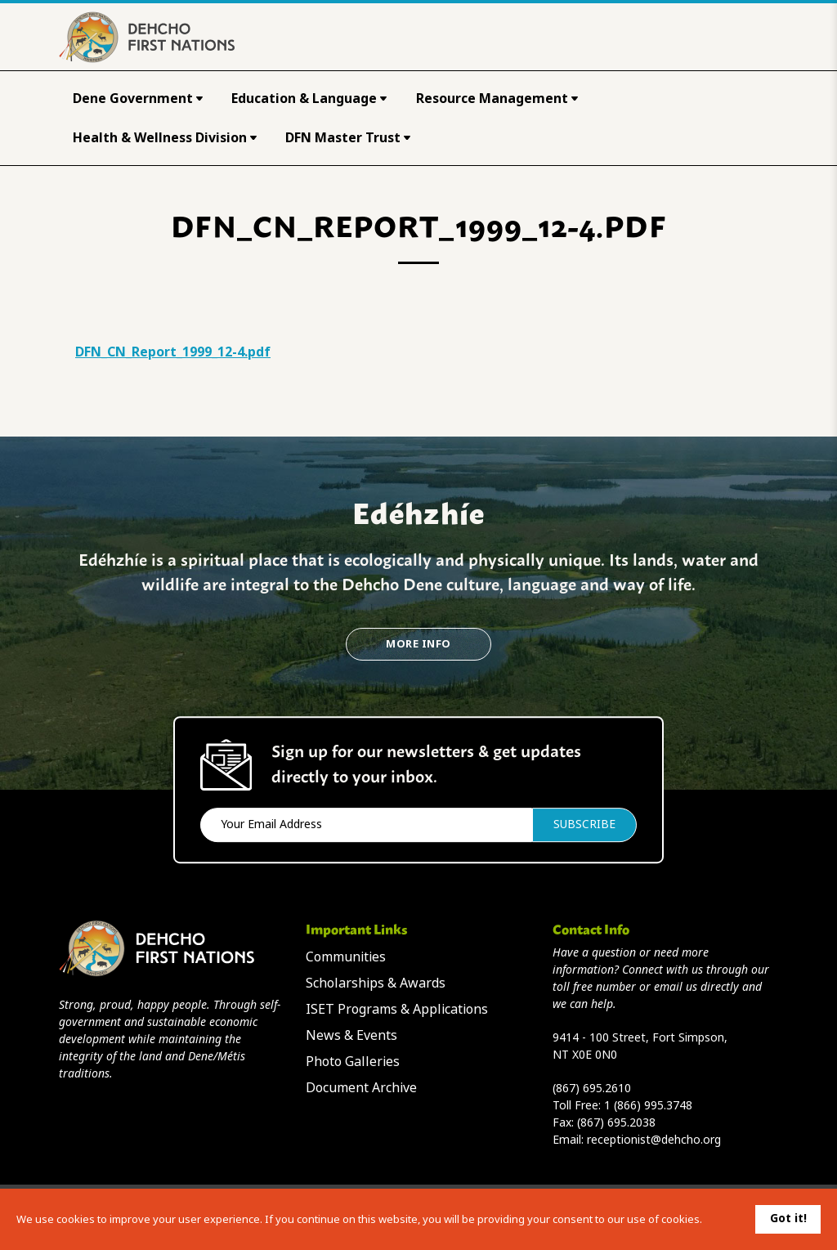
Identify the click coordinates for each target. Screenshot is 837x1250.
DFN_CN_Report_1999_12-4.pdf (173, 352)
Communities (346, 957)
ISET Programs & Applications (397, 1009)
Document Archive (361, 1087)
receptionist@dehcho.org (654, 1139)
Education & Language (309, 98)
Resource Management (497, 98)
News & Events (351, 1035)
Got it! (788, 1218)
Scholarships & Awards (375, 983)
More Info (418, 644)
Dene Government (138, 98)
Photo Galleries (353, 1061)
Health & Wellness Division (165, 137)
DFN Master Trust (347, 137)
